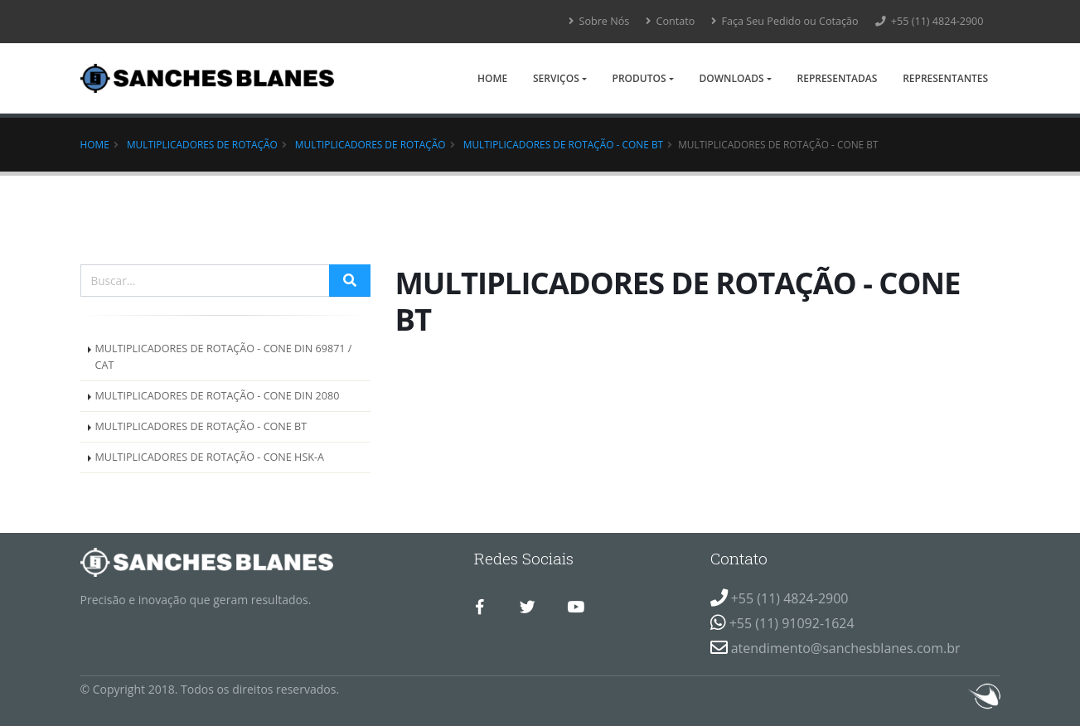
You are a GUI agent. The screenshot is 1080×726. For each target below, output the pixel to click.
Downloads (731, 78)
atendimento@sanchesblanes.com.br (846, 648)
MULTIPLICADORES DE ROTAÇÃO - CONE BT (563, 144)
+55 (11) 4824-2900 (929, 21)
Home (492, 78)
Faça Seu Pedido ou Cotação (784, 21)
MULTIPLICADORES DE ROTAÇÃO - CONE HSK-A (210, 457)
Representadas (837, 78)
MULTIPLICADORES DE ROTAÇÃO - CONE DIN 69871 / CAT (223, 356)
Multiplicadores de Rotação (202, 144)
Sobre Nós (599, 21)
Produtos (639, 78)
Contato (670, 21)
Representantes (945, 78)
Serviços (556, 78)
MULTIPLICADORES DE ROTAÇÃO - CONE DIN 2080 (217, 396)
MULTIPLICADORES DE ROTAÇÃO (370, 144)
